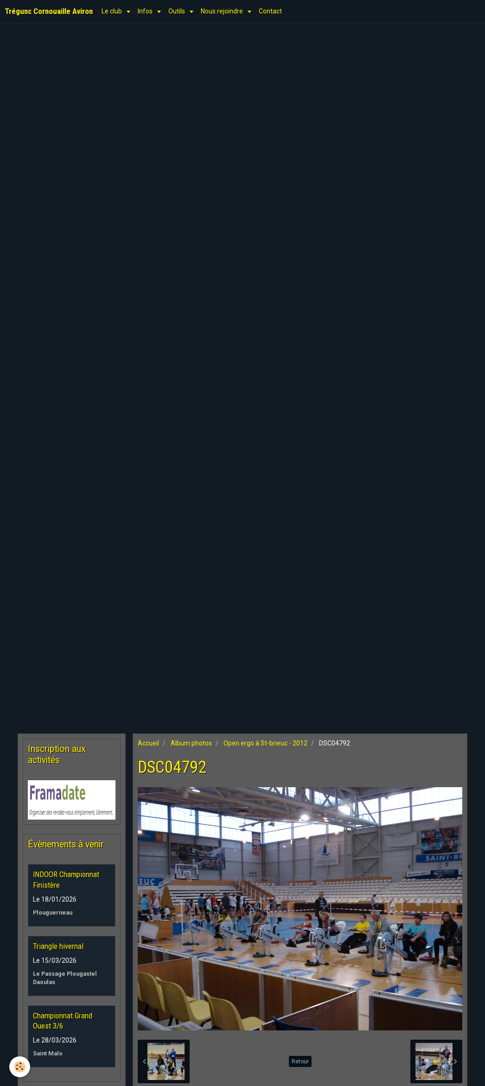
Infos (146, 11)
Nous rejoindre (222, 11)
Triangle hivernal (58, 946)
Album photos (191, 743)
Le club (112, 11)
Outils (177, 11)
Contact (270, 11)
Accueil (148, 743)
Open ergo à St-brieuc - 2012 (265, 743)
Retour (300, 1061)
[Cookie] (19, 1066)
